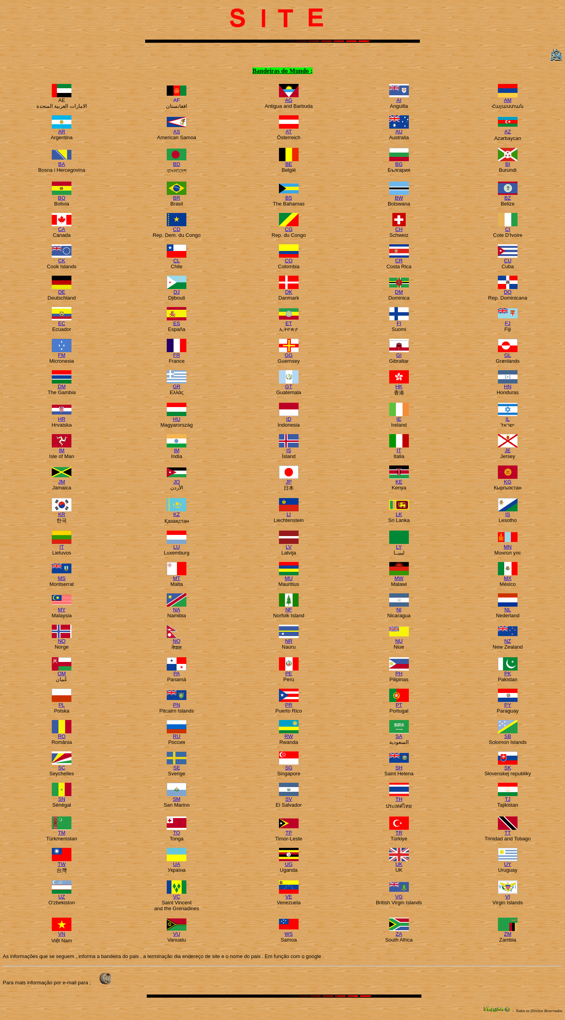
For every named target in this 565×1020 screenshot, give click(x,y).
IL (508, 416)
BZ (508, 195)
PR (289, 702)
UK (399, 861)
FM (61, 352)
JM (61, 479)
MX (508, 576)
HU (176, 416)
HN (508, 384)
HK (399, 384)
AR (61, 129)
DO (508, 289)
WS (289, 931)
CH (399, 227)
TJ (508, 796)
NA (176, 607)
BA (61, 161)
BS (289, 195)
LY (399, 544)
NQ (176, 638)
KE (399, 479)
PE (289, 671)
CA (61, 227)
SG (289, 765)
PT (399, 702)
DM (399, 289)
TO (176, 830)
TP (289, 830)
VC (176, 894)
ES (176, 321)
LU (176, 544)
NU (399, 638)
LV (289, 544)
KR (61, 512)
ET (289, 321)
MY (61, 607)
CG (289, 227)
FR (176, 352)
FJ (508, 321)
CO (289, 258)
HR (61, 416)
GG (289, 352)
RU (176, 734)
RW (289, 734)
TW (61, 861)
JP (289, 479)
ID (289, 416)
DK (289, 289)
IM (61, 448)
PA (176, 671)
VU (176, 931)
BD (176, 161)
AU (399, 129)
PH (399, 671)
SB (508, 734)
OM (61, 671)
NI (399, 607)
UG (289, 861)
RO (61, 734)
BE (289, 161)
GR (176, 384)
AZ (508, 129)
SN (61, 796)
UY (508, 861)
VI (508, 894)
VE (289, 894)
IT (399, 448)
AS (176, 129)
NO (61, 638)
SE (176, 765)
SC (61, 765)
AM (508, 98)
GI (399, 352)
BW (399, 195)
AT (289, 129)
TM (61, 830)
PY (508, 702)
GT (289, 384)
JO (176, 479)
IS (289, 448)
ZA (399, 931)
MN (508, 544)
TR (399, 830)
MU (289, 576)
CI (508, 227)
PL (61, 702)
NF (289, 607)
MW (399, 576)
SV (289, 796)
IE (399, 416)
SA (399, 734)
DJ (176, 289)
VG (399, 894)
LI (289, 512)
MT (176, 576)
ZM (508, 931)
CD (176, 227)
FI (399, 321)
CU (508, 258)
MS (61, 576)
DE (61, 289)
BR (176, 195)
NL (508, 607)
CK (61, 258)
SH (399, 765)
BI (508, 161)
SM (176, 796)
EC (61, 321)
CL (176, 258)
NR (289, 638)
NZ (508, 638)
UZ (61, 894)
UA (176, 861)
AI (399, 98)
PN (176, 702)
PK (508, 671)
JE (508, 448)
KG (508, 479)
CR (399, 258)
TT (508, 830)
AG (289, 98)
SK (508, 765)
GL (508, 352)
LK (399, 512)
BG (399, 161)
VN (61, 931)
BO (61, 195)
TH (399, 796)
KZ (176, 512)
